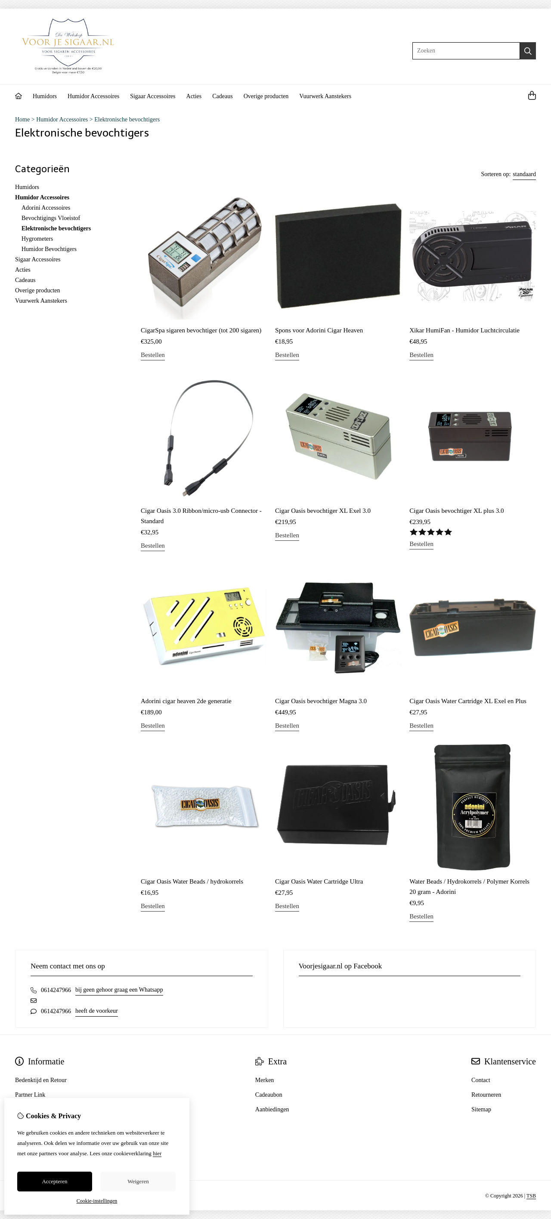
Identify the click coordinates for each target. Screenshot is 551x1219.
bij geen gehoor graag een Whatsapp (119, 989)
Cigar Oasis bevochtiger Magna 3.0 (321, 701)
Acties (194, 96)
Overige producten (266, 96)
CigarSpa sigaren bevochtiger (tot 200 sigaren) (201, 330)
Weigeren (138, 1181)
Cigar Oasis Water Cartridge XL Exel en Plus (467, 701)
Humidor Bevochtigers (49, 249)
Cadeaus (222, 96)
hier (157, 1153)
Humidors (45, 96)
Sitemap (481, 1109)
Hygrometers (37, 239)
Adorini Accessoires (46, 208)
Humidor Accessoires (93, 96)
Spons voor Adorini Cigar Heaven (319, 330)
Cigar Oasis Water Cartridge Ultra (319, 881)
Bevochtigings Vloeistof (51, 218)
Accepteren (54, 1181)
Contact (480, 1080)
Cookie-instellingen (97, 1201)
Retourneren (486, 1095)
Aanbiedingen (272, 1109)
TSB (531, 1196)
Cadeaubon (268, 1095)
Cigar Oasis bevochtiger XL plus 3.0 (456, 510)
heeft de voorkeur (96, 1011)
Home (22, 119)
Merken (264, 1080)
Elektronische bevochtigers (127, 119)
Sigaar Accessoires (152, 96)
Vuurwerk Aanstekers (325, 96)
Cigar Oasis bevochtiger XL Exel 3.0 (323, 510)
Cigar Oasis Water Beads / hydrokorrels (192, 881)
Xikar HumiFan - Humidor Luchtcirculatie (464, 330)
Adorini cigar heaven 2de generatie (186, 701)
